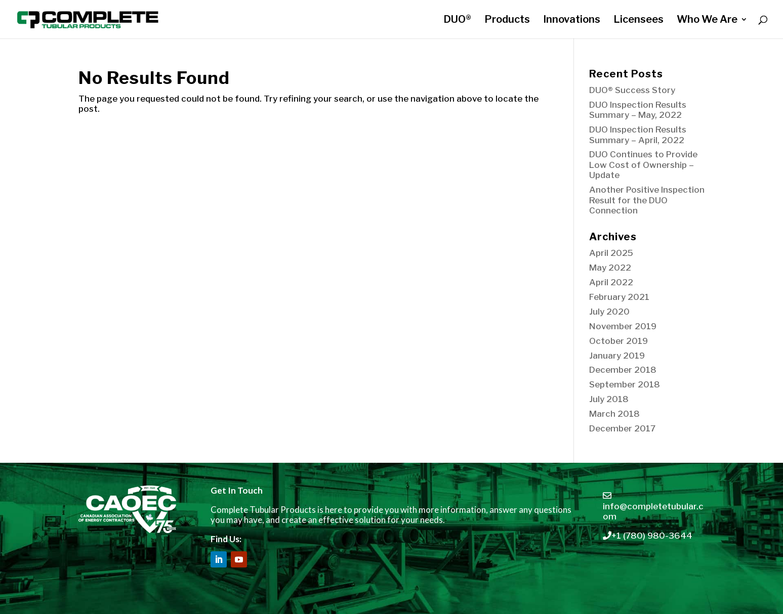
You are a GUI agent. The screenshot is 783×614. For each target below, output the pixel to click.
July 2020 (609, 311)
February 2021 (619, 297)
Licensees (638, 20)
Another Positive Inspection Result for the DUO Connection (647, 200)
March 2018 (614, 414)
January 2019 (617, 355)
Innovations (571, 20)
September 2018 (624, 384)
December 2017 (622, 428)
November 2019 (622, 326)
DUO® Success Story (632, 90)
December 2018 (622, 370)
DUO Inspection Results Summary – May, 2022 (637, 110)
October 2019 (618, 341)
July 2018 (609, 399)
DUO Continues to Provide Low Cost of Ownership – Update (643, 164)
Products (507, 20)
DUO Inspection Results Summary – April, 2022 (637, 134)
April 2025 (611, 253)
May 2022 (610, 267)
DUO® (457, 20)
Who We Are (707, 20)
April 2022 (611, 282)
